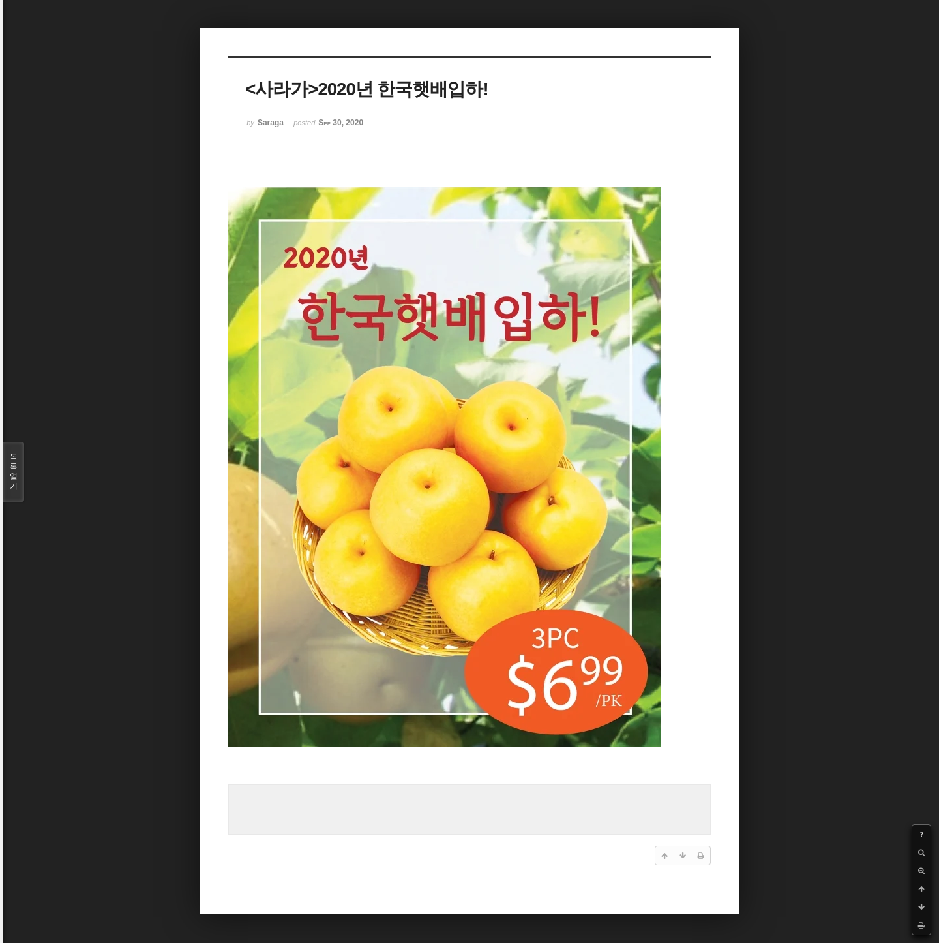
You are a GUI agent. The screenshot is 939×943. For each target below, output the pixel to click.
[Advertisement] (469, 807)
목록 (14, 471)
